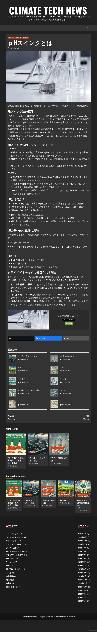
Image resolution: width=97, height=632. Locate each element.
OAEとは (21, 390)
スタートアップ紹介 (14, 556)
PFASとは (28, 429)
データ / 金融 (11, 559)
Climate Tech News (48, 15)
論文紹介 (9, 595)
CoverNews (59, 628)
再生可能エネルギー (57, 461)
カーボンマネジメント (14, 458)
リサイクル (10, 574)
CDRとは (63, 379)
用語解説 (25, 49)
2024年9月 (82, 559)
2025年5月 (82, 545)
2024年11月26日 (66, 515)
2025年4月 (82, 549)
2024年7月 (82, 566)
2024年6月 (82, 570)
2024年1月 (82, 588)
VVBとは (63, 390)
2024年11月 (82, 556)
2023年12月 (82, 591)
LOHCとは (63, 402)
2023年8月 (82, 605)
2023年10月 (82, 598)
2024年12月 (82, 552)
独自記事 (11, 463)
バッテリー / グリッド (14, 563)
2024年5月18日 (15, 60)
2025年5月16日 (14, 478)
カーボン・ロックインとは (27, 367)
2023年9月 (82, 602)
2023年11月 (82, 595)
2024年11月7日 (83, 522)
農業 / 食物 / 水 (64, 506)
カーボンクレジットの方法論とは (30, 402)
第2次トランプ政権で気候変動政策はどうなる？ (83, 515)
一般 (7, 577)
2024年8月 (82, 563)
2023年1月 (82, 612)
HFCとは (21, 413)
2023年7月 (82, 609)
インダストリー (12, 545)
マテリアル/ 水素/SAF (14, 49)
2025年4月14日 (35, 475)
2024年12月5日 (57, 475)
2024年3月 (82, 581)
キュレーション (82, 506)
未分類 (8, 584)
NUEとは (21, 379)
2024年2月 (82, 584)
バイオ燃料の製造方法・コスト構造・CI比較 (15, 472)
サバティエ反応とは (67, 367)
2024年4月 (82, 577)
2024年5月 (82, 574)
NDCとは (63, 413)
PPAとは (69, 429)
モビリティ (10, 570)
